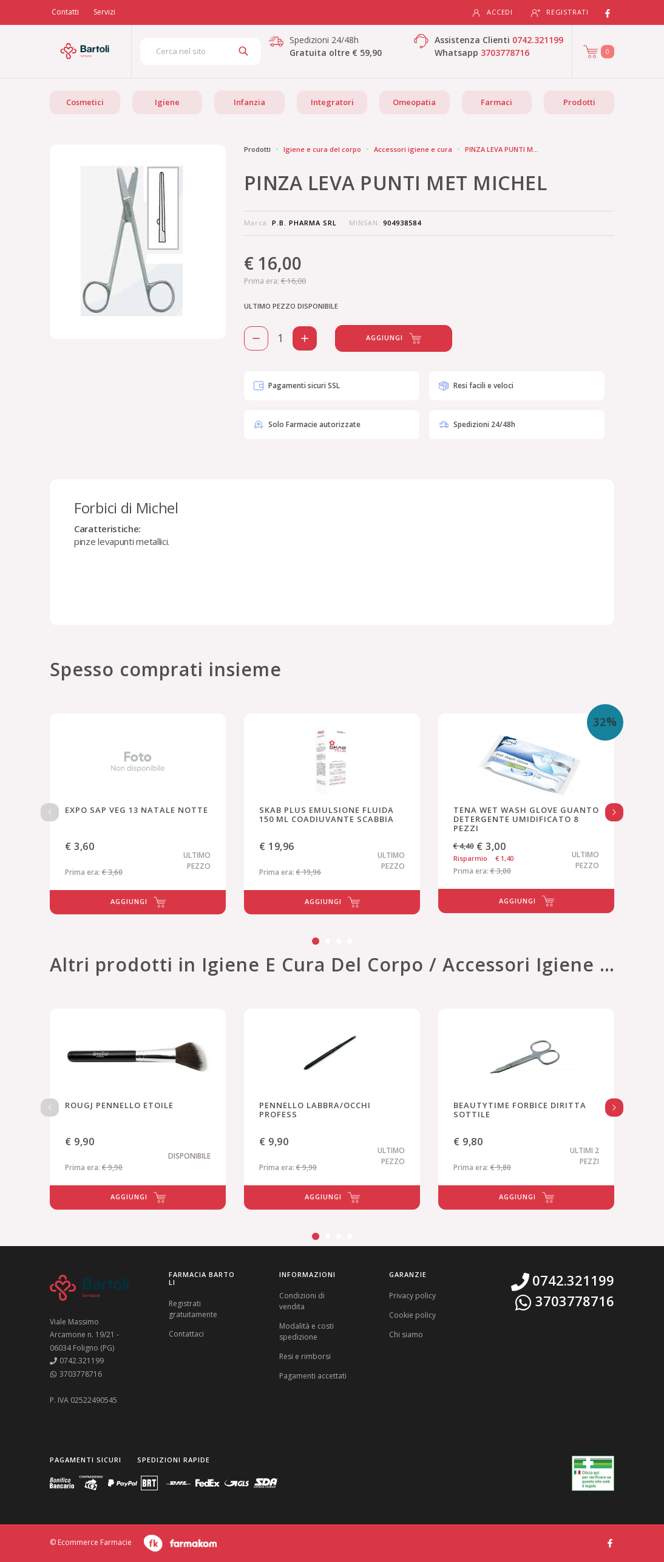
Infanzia (249, 102)
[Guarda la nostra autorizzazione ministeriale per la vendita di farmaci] (593, 1474)
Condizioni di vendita (302, 1301)
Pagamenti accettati (313, 1376)
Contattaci (186, 1334)
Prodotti (579, 102)
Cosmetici (85, 102)
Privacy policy (412, 1295)
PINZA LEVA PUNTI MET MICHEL (516, 149)
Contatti (65, 12)
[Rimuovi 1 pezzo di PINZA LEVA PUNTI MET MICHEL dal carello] (256, 338)
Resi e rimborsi (305, 1356)
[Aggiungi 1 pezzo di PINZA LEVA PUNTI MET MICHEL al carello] (305, 338)
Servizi (104, 12)
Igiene (167, 102)
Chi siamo (406, 1334)
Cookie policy (412, 1315)
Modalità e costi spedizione (306, 1331)
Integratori (332, 102)
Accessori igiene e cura (413, 149)
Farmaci (496, 102)
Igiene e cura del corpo (322, 149)
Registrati (560, 12)
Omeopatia (414, 102)
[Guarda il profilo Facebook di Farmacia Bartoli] (610, 1542)
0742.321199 (537, 40)
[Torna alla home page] (85, 51)
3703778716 (505, 52)
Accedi (492, 12)
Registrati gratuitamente (193, 1309)
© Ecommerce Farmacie (91, 1543)
